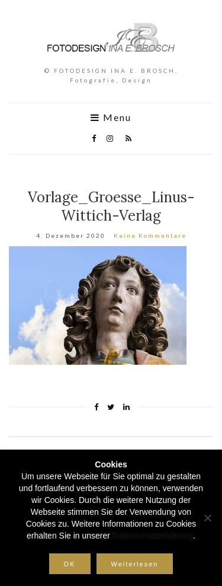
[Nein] (207, 518)
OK (70, 564)
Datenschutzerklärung (152, 535)
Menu (111, 117)
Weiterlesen (135, 564)
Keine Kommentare (150, 235)
